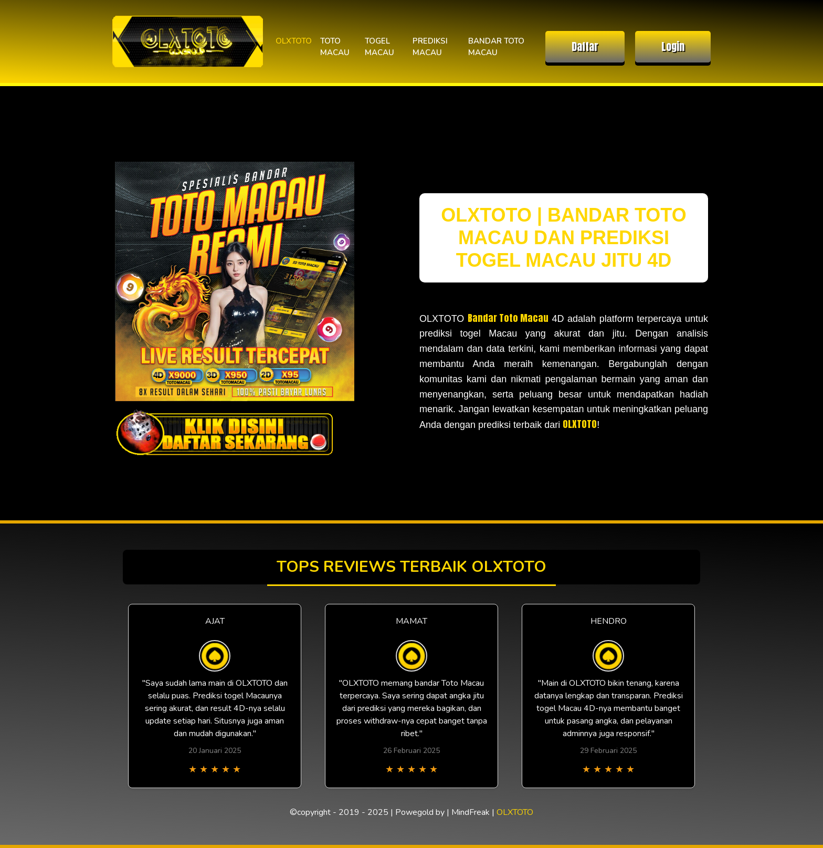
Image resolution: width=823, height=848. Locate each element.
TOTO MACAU (335, 47)
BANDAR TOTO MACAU (496, 47)
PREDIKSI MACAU (430, 47)
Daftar (585, 46)
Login (672, 46)
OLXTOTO (294, 41)
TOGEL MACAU (379, 47)
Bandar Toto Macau (508, 318)
